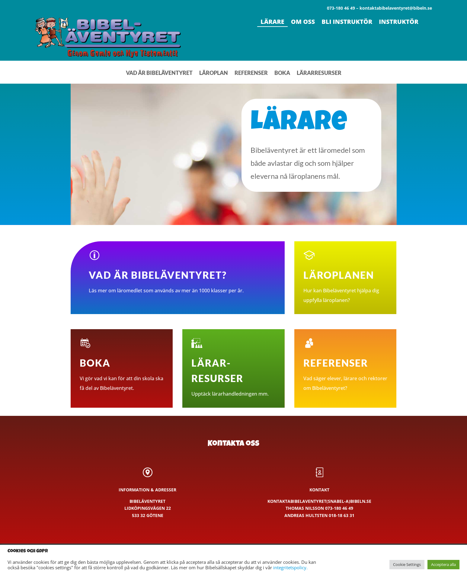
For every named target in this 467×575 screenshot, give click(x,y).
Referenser (251, 73)
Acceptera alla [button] (443, 564)
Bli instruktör (346, 23)
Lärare (272, 23)
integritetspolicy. (290, 567)
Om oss (303, 23)
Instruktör (398, 23)
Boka (282, 73)
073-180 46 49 (339, 508)
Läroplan (213, 73)
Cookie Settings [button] (407, 564)
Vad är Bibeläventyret (159, 73)
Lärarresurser (319, 73)
